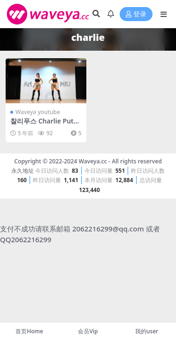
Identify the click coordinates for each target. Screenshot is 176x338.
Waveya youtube (37, 112)
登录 (136, 14)
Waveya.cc (92, 161)
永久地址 (22, 171)
